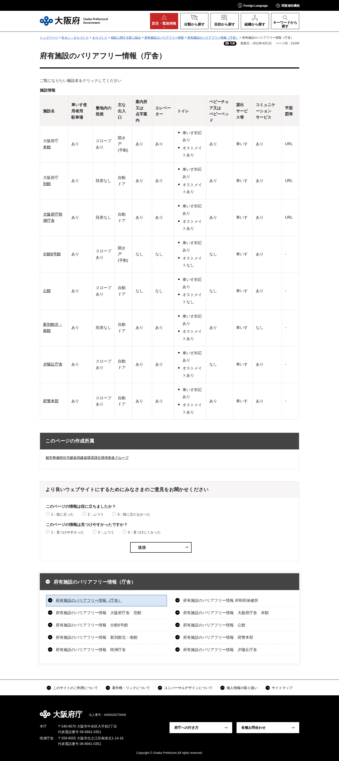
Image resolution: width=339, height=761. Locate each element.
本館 (47, 147)
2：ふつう (96, 514)
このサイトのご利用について (75, 688)
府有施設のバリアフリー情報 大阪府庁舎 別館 (98, 613)
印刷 (232, 43)
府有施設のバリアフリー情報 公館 (214, 625)
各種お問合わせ (253, 727)
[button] (252, 5)
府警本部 (51, 401)
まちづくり (99, 37)
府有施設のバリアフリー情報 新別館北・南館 (97, 637)
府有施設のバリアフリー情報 (164, 37)
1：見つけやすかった (67, 532)
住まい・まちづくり (75, 37)
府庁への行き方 (186, 727)
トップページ (49, 37)
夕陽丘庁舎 (52, 364)
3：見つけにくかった (144, 532)
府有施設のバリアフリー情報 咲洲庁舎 (91, 650)
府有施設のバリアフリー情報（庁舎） (213, 37)
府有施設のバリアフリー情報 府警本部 (218, 637)
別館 (47, 184)
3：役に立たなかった (133, 514)
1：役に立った (62, 514)
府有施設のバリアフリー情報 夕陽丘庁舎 (220, 650)
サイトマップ (282, 688)
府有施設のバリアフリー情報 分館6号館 (92, 625)
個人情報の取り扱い (242, 688)
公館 (47, 291)
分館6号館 (52, 254)
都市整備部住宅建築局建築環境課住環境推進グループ (87, 458)
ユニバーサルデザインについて (188, 688)
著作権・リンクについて (131, 688)
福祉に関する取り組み (126, 37)
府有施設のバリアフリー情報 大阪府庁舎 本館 (226, 613)
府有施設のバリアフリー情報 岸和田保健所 (220, 600)
